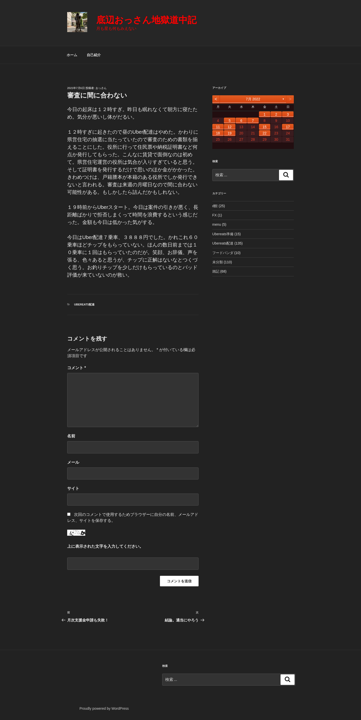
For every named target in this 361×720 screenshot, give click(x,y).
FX (214, 215)
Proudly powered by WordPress (104, 708)
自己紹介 (94, 55)
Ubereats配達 (84, 304)
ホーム (72, 55)
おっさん (101, 88)
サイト (73, 488)
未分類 (217, 262)
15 (264, 127)
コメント (76, 368)
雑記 (215, 271)
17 (288, 127)
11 (218, 127)
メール (73, 462)
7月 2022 (253, 99)
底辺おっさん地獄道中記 (146, 20)
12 (230, 127)
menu (216, 224)
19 (230, 133)
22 (264, 133)
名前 (71, 436)
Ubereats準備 (223, 234)
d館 (215, 206)
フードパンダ (222, 253)
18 (218, 133)
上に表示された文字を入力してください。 (105, 546)
